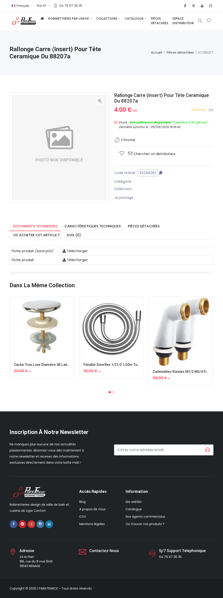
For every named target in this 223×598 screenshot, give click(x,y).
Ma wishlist (134, 502)
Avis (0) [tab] (74, 235)
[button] (110, 392)
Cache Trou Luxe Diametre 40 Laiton (43, 365)
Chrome (124, 139)
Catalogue (134, 18)
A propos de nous (92, 509)
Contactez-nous (104, 550)
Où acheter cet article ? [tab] (36, 235)
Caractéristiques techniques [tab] (92, 226)
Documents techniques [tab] (35, 226)
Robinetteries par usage (68, 18)
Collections (106, 18)
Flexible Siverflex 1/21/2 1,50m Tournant (115, 365)
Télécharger (75, 250)
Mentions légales (92, 524)
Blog (82, 502)
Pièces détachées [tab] (144, 226)
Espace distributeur (183, 20)
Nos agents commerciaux (145, 516)
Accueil (156, 52)
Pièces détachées (159, 20)
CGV (82, 516)
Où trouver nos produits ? (145, 524)
